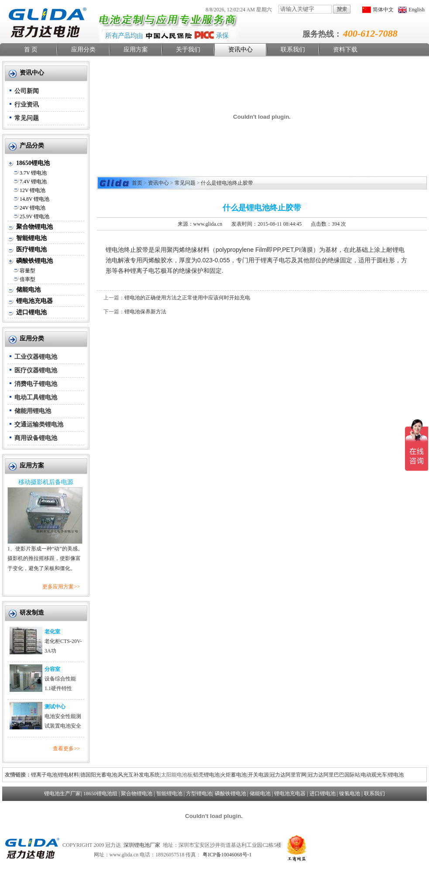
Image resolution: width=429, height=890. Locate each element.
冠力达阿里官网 (288, 775)
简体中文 (383, 10)
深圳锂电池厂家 (142, 845)
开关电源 (258, 775)
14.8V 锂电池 (34, 199)
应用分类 (83, 49)
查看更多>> (66, 749)
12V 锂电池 (32, 190)
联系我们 (293, 49)
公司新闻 (26, 91)
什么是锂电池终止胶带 (227, 183)
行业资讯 (26, 104)
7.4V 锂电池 (33, 182)
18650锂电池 (33, 163)
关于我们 (188, 49)
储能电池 (28, 289)
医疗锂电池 (31, 249)
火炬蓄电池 (233, 775)
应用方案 (136, 49)
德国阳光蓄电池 (98, 775)
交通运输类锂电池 (38, 424)
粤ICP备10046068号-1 (227, 855)
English (416, 10)
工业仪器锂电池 (35, 357)
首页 (137, 183)
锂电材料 (68, 775)
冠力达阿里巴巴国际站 (334, 775)
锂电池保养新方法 (145, 312)
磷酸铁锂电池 (34, 261)
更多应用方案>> (61, 587)
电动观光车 (374, 775)
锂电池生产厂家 (62, 793)
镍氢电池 (349, 793)
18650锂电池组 (100, 793)
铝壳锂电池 (206, 775)
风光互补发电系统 (139, 775)
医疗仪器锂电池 (35, 370)
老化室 (52, 632)
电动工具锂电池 (35, 397)
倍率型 (27, 279)
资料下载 (345, 49)
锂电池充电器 (34, 301)
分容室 (52, 669)
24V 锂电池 (32, 208)
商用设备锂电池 (35, 438)
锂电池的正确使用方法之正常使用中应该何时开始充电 (187, 298)
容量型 (27, 271)
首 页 (31, 49)
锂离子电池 (44, 775)
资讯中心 (240, 49)
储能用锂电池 (32, 411)
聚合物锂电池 (34, 226)
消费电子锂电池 (35, 384)
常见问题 (26, 118)
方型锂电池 (199, 793)
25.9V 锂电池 (34, 216)
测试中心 (55, 707)
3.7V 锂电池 (33, 173)
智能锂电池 (31, 238)
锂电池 (396, 775)
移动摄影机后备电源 (45, 482)
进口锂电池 (31, 312)
